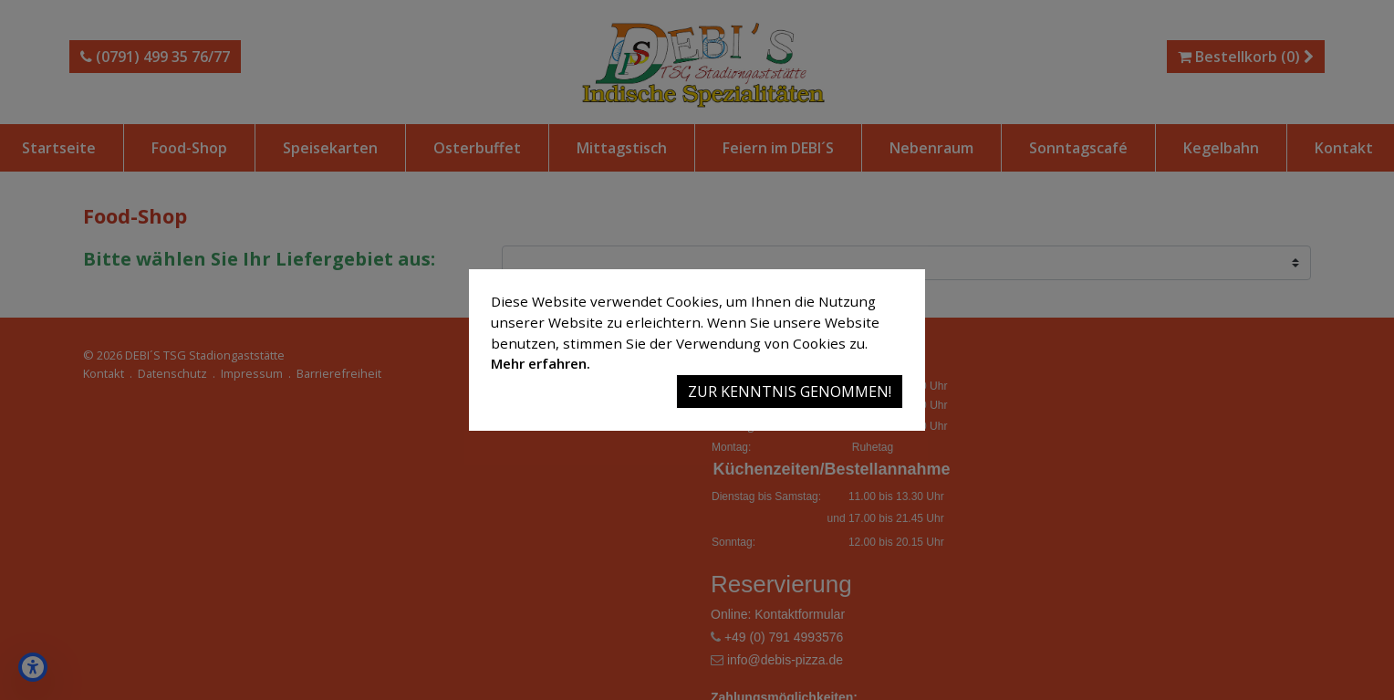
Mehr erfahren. (540, 363)
